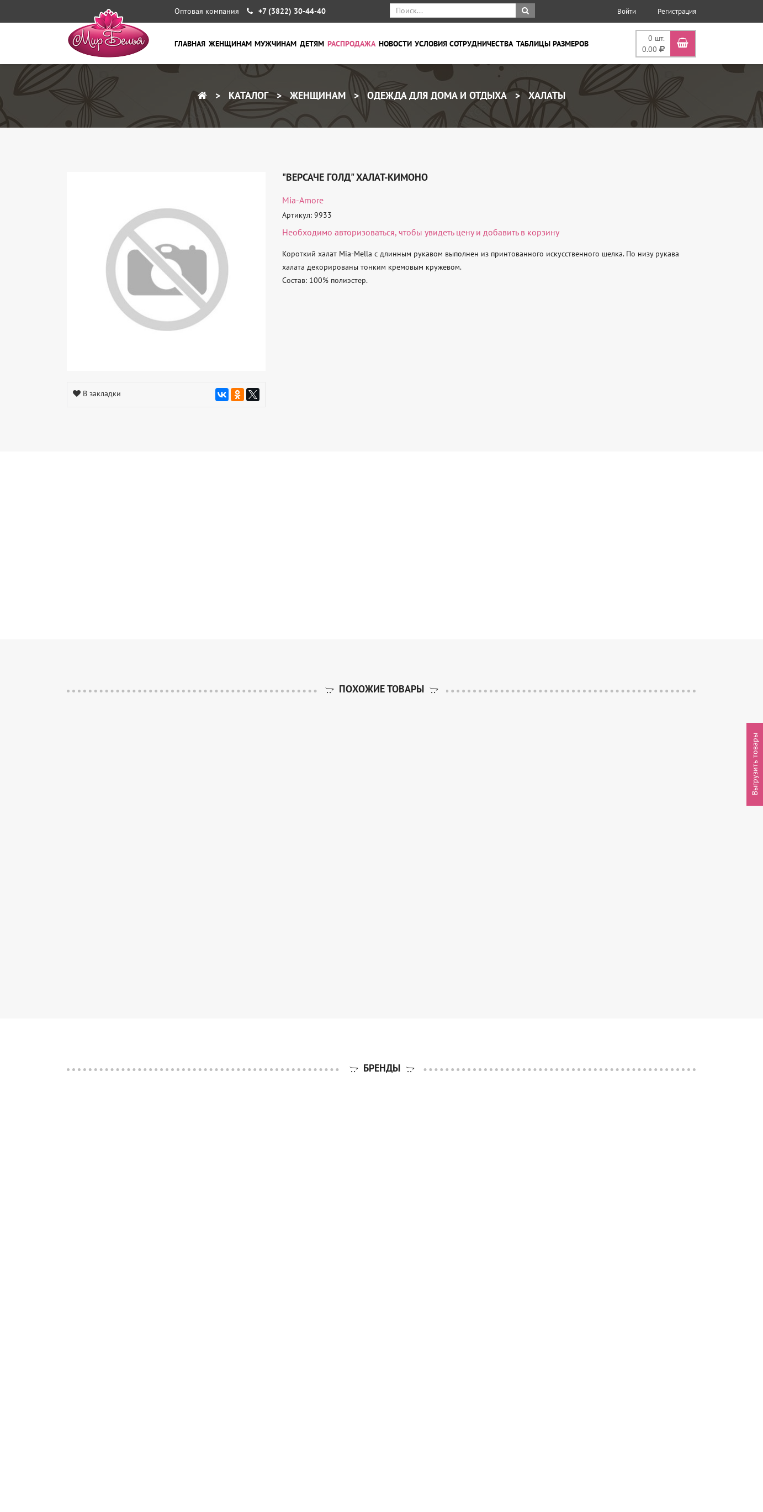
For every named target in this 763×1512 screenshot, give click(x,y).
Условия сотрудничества (464, 44)
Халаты (545, 95)
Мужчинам (275, 44)
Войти (626, 11)
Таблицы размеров (552, 44)
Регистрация (677, 11)
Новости (395, 44)
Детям (312, 44)
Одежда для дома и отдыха (435, 95)
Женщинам (230, 44)
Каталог (247, 95)
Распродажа (351, 44)
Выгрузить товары (755, 764)
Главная (189, 44)
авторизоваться (365, 232)
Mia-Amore (303, 200)
